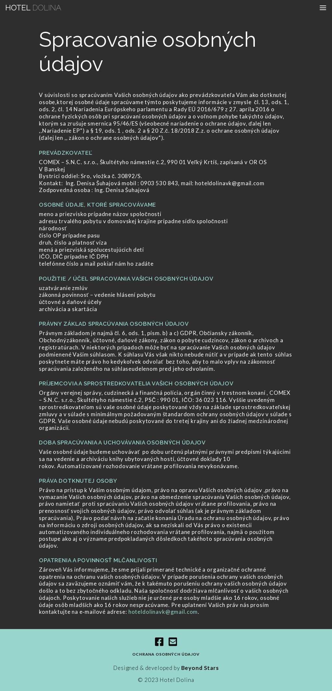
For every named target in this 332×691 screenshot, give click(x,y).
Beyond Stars (199, 667)
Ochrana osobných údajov (166, 654)
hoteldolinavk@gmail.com (163, 611)
